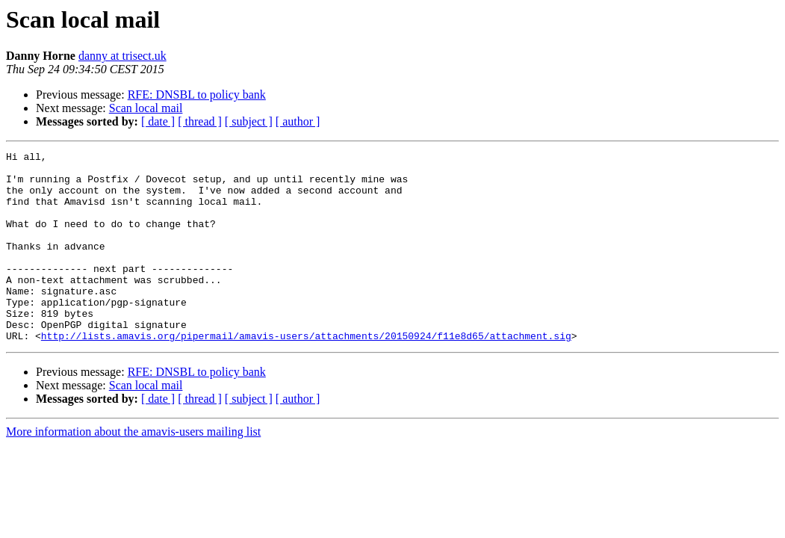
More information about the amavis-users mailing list (133, 469)
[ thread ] (200, 121)
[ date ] (158, 121)
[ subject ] (249, 121)
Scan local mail (146, 108)
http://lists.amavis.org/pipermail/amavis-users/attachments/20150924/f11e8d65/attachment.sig (306, 373)
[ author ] (298, 121)
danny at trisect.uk (122, 55)
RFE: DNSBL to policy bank (197, 94)
